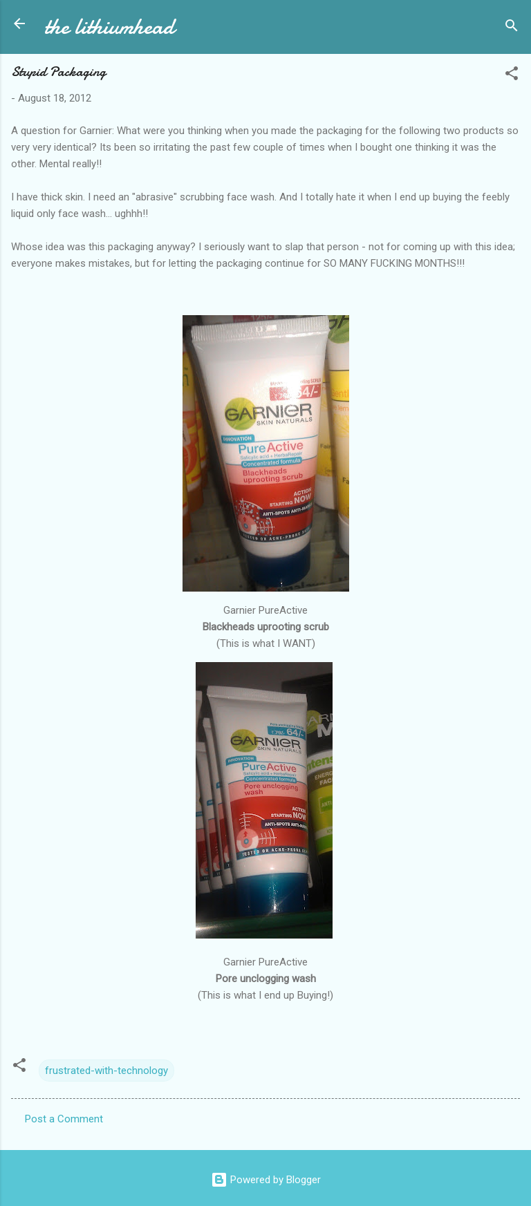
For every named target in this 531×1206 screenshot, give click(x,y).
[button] (511, 75)
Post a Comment (64, 1119)
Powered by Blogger (266, 1180)
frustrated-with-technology (106, 1070)
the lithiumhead (109, 26)
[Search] (511, 28)
